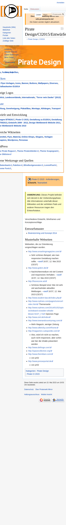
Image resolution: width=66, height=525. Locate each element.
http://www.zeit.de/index (38, 317)
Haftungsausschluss (31, 394)
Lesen (35, 15)
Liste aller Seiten (9, 38)
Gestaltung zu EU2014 (40, 119)
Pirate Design (33, 39)
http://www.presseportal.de (39, 361)
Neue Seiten (9, 57)
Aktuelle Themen (10, 52)
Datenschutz (29, 389)
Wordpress (12, 140)
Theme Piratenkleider (27, 151)
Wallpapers (43, 83)
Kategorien (30, 371)
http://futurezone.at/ (36, 281)
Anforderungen (52, 179)
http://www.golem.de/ (37, 268)
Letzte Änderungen (11, 55)
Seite (26, 9)
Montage (36, 108)
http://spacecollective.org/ (39, 351)
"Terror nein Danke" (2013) (48, 97)
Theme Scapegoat (48, 151)
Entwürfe (32, 183)
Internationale (28, 97)
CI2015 (42, 39)
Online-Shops (28, 137)
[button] (12, 46)
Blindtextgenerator (32, 165)
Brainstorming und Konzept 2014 (42, 233)
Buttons (33, 83)
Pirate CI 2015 (22, 119)
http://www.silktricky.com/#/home (42, 328)
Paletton (17, 165)
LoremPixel (49, 165)
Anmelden (60, 3)
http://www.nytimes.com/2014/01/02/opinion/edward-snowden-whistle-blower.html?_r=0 (45, 310)
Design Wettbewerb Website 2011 (44, 123)
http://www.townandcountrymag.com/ (44, 320)
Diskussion (34, 9)
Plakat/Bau (25, 108)
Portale (5, 35)
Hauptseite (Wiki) (9, 27)
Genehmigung (12, 108)
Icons (18, 83)
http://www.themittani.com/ (39, 354)
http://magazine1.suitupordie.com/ (43, 331)
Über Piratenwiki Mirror (44, 389)
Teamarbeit (42, 183)
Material (16, 137)
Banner (25, 83)
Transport (56, 108)
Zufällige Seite (8, 41)
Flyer (9, 137)
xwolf (40, 261)
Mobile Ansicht (46, 394)
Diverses (54, 83)
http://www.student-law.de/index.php (44, 298)
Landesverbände (13, 97)
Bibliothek (6, 30)
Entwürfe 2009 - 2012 (18, 123)
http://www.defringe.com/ (39, 347)
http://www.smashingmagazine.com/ (44, 251)
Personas (23, 140)
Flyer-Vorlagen (7, 83)
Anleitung (7, 49)
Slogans (39, 137)
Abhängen (45, 108)
